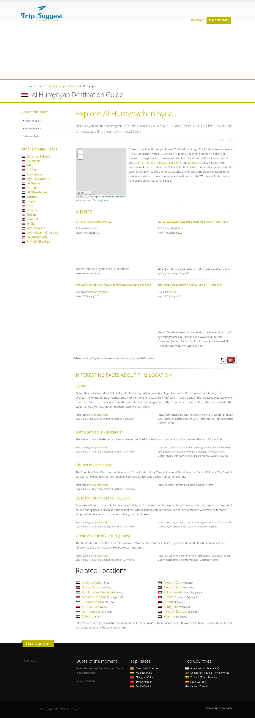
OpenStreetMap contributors (112, 196)
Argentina (202, 668)
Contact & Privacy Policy (219, 708)
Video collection (33, 136)
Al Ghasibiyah (37, 192)
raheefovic (175, 228)
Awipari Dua (178, 582)
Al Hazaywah (182, 592)
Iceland (196, 686)
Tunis (141, 681)
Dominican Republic (207, 672)
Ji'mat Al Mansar (181, 611)
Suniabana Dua (99, 602)
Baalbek (33, 219)
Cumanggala (97, 611)
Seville (140, 686)
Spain (195, 681)
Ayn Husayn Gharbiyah (43, 232)
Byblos (32, 210)
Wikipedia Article (99, 414)
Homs (31, 170)
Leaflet (92, 196)
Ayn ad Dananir (38, 179)
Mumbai (141, 672)
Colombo (144, 668)
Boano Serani (96, 587)
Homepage (197, 20)
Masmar (175, 616)
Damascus (34, 174)
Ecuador (201, 677)
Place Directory (219, 20)
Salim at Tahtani (39, 156)
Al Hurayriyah (37, 237)
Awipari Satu (178, 587)
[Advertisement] (112, 53)
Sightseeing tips (33, 128)
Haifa (31, 223)
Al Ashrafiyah (96, 582)
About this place (33, 120)
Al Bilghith (176, 606)
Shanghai (142, 677)
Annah (174, 602)
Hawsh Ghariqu (38, 241)
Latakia (32, 188)
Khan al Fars (95, 606)
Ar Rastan (34, 183)
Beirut (31, 214)
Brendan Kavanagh (98, 291)
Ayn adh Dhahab (102, 597)
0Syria (173, 291)
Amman (33, 196)
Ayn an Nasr (36, 228)
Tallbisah (33, 161)
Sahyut (91, 616)
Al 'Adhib (180, 597)
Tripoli (31, 201)
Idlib (30, 165)
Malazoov (93, 228)
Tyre (30, 205)
